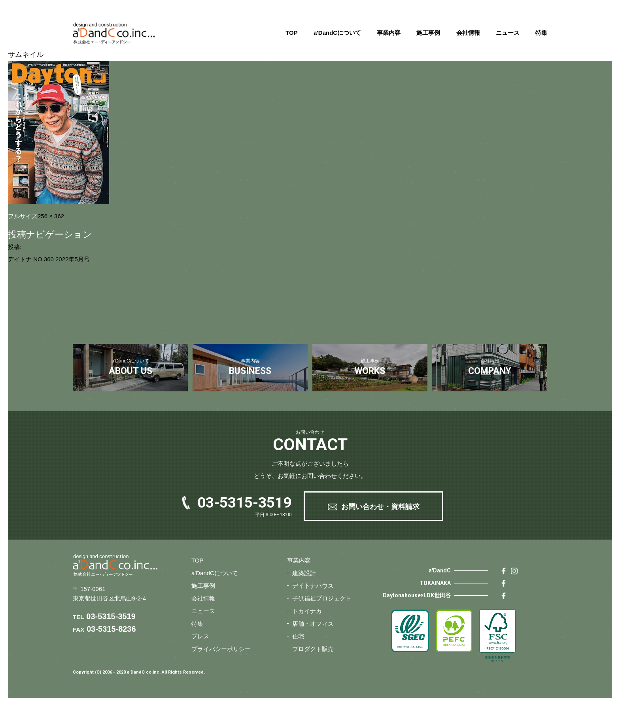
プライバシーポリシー (221, 649)
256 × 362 (51, 216)
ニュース (508, 32)
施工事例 (428, 32)
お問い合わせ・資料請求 (380, 507)
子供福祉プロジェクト (322, 598)
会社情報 (468, 32)
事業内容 (389, 32)
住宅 (298, 636)
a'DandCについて (337, 32)
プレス (200, 636)
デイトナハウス (313, 585)
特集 (541, 32)
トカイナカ (307, 611)
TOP (291, 32)
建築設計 (304, 573)
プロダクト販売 (313, 649)
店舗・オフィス (313, 623)
